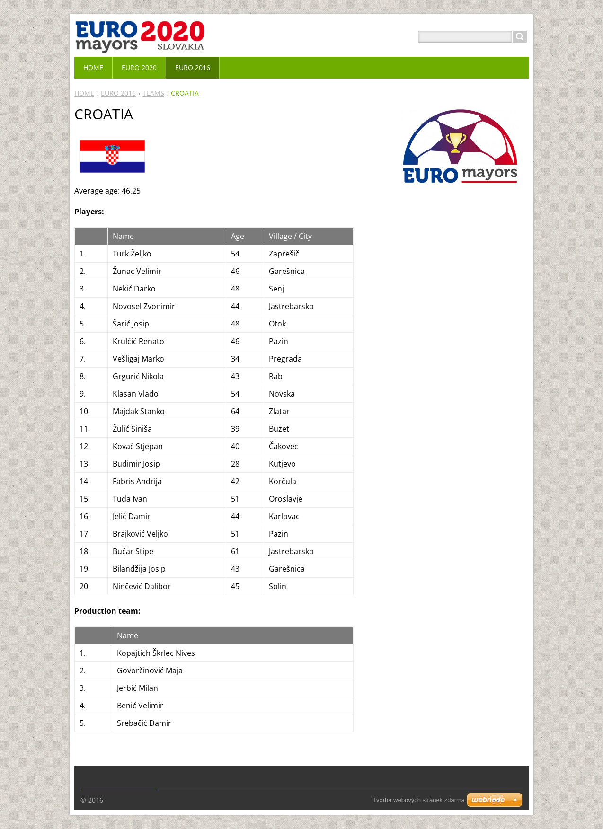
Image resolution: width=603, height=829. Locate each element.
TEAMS (153, 92)
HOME (84, 92)
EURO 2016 (118, 92)
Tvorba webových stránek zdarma (418, 799)
